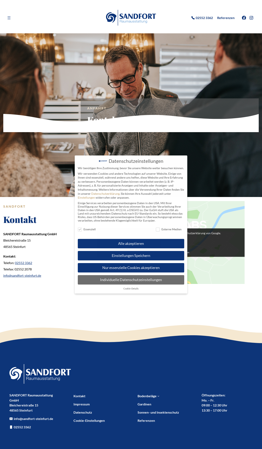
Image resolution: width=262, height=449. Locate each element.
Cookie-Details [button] (131, 288)
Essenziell (87, 229)
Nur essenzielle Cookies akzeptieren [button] (131, 268)
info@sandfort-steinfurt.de (22, 275)
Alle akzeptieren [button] (131, 243)
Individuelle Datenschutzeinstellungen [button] (131, 280)
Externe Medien (169, 229)
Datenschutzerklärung (105, 193)
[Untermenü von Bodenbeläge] (158, 396)
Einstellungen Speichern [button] (131, 255)
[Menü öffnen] (9, 17)
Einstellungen (86, 197)
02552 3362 (23, 263)
